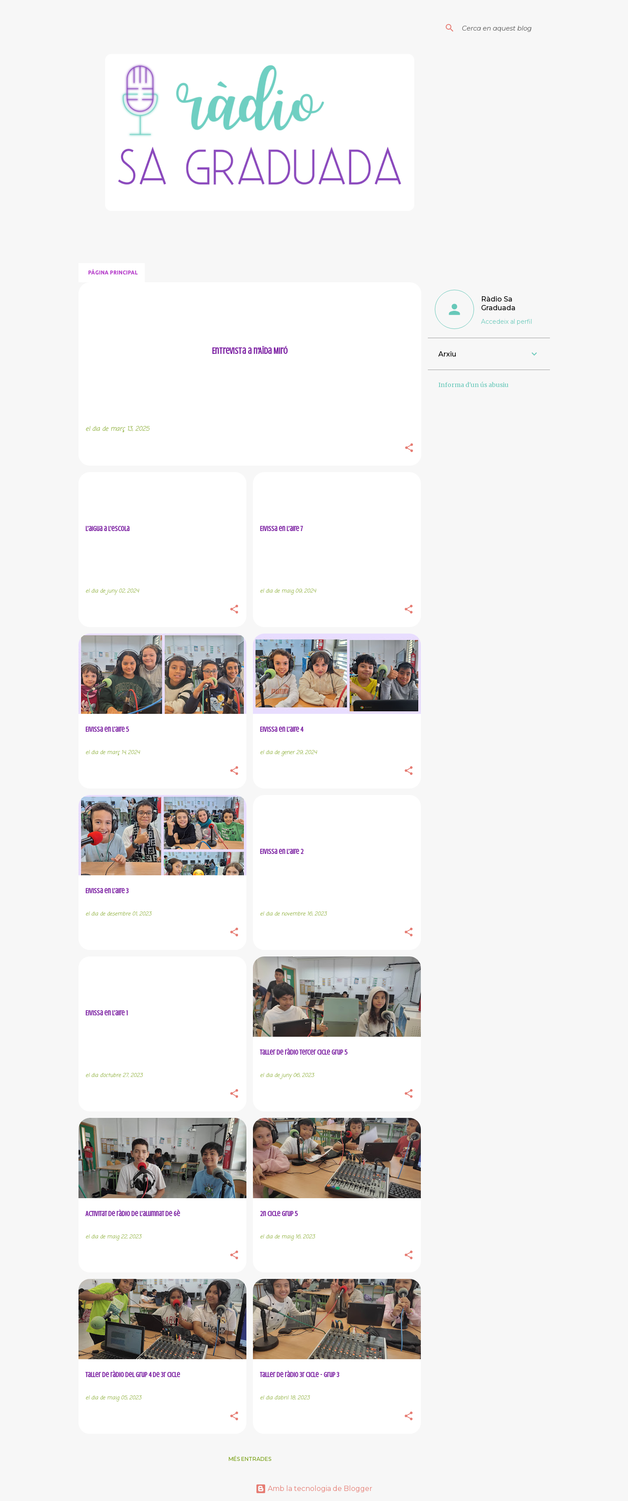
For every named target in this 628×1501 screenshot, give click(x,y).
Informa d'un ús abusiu (473, 385)
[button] (409, 448)
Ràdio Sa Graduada (498, 303)
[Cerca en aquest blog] (504, 27)
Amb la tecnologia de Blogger (314, 1488)
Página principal (113, 272)
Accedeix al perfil (506, 322)
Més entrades (250, 1459)
